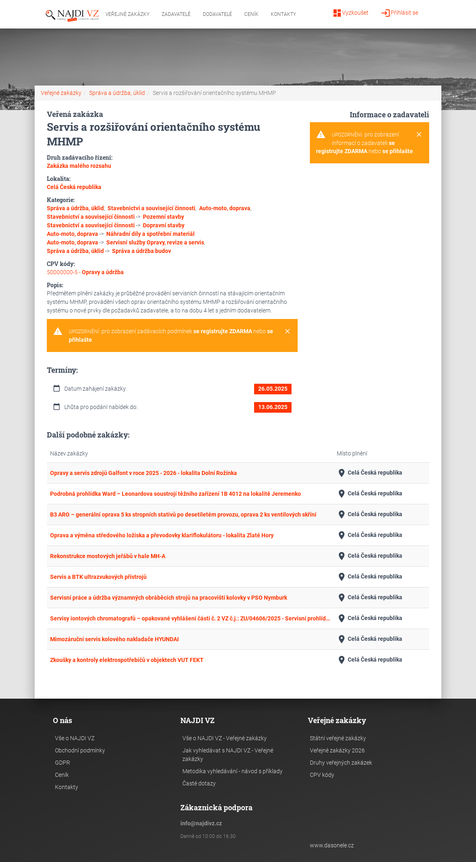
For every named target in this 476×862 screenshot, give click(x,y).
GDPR (62, 762)
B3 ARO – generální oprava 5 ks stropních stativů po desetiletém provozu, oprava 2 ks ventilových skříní (183, 514)
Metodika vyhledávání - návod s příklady (232, 771)
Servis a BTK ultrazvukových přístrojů (98, 577)
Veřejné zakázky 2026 (337, 750)
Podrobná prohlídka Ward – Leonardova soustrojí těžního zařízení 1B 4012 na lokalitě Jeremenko (175, 493)
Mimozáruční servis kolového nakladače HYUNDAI (114, 639)
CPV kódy (322, 775)
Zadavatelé (176, 14)
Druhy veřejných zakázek (341, 762)
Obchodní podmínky (80, 750)
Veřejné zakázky (127, 14)
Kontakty (283, 14)
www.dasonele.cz (332, 845)
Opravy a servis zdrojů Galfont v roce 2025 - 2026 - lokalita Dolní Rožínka (143, 473)
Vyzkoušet (350, 13)
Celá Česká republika (369, 473)
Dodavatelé (217, 14)
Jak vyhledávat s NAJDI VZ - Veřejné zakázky (227, 754)
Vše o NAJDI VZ (74, 738)
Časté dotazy (199, 783)
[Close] (287, 331)
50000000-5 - (85, 272)
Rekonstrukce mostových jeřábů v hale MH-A (107, 556)
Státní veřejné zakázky (338, 738)
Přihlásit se (399, 13)
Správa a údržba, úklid (117, 93)
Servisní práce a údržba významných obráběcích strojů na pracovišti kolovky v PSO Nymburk (168, 597)
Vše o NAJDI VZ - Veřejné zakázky (224, 738)
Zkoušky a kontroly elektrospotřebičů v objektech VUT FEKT (127, 660)
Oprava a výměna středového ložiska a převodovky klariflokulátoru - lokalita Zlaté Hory (162, 535)
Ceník (251, 14)
